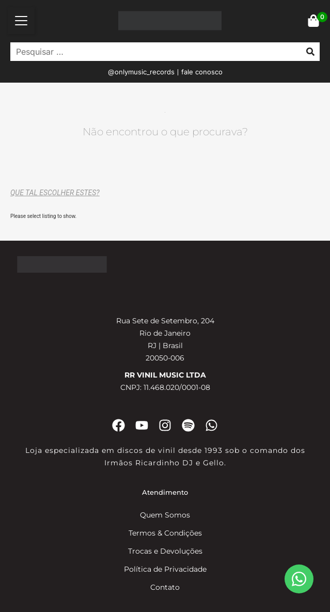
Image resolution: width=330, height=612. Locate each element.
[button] (21, 20)
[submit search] (310, 51)
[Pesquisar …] (153, 51)
